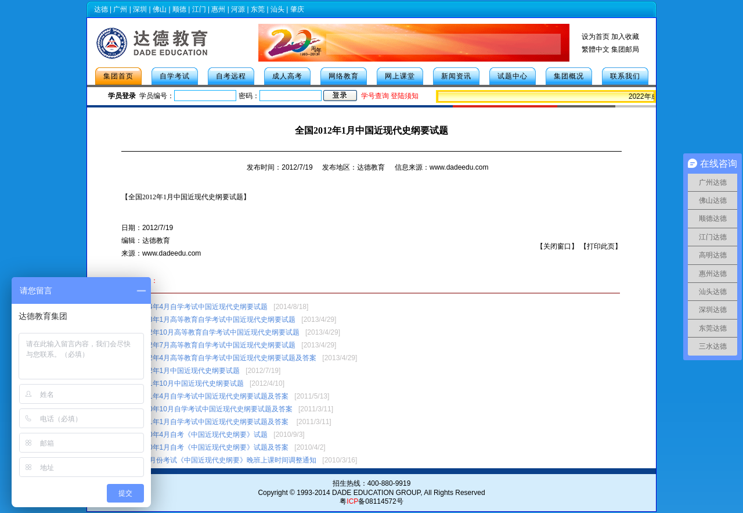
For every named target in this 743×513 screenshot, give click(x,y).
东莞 (258, 9)
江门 (199, 9)
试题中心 (512, 76)
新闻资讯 (456, 76)
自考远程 (231, 76)
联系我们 (625, 76)
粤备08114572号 (371, 501)
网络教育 (344, 76)
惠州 (218, 9)
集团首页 (118, 76)
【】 (185, 197)
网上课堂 (400, 76)
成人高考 (287, 76)
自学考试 (175, 76)
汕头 (277, 9)
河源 (238, 9)
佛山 (160, 9)
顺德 (179, 9)
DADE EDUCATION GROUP (376, 493)
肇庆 (297, 9)
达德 (101, 9)
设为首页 (595, 37)
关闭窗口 (557, 246)
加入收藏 (625, 37)
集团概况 (569, 76)
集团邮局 (625, 49)
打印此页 (601, 246)
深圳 (140, 9)
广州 (120, 9)
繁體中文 (595, 49)
